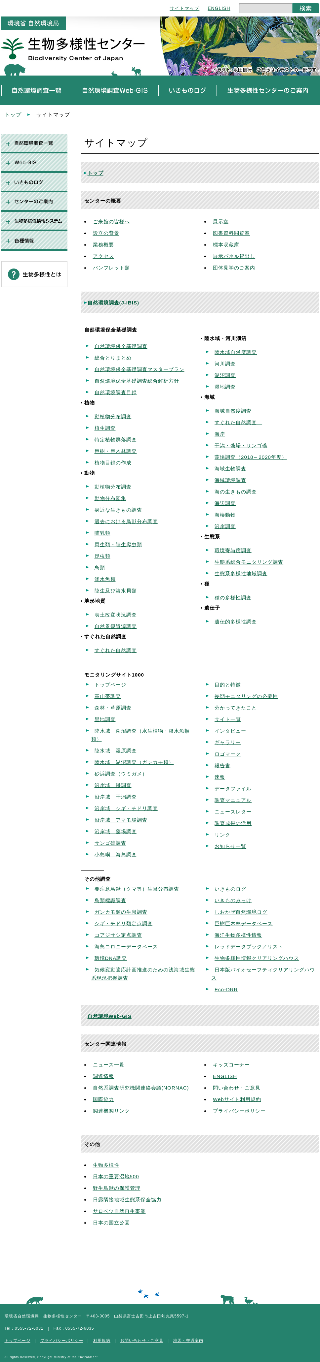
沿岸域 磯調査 (113, 785)
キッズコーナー (231, 1064)
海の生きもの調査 (236, 491)
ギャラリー (228, 742)
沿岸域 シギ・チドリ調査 (126, 808)
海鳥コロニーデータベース (126, 946)
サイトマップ (184, 8)
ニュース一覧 (109, 1064)
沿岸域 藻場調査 (116, 831)
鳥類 (100, 567)
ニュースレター (233, 811)
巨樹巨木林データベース (244, 923)
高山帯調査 (108, 696)
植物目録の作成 (113, 462)
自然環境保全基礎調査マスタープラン (139, 369)
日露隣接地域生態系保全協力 (127, 1199)
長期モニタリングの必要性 (246, 696)
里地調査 (105, 719)
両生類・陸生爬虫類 (118, 544)
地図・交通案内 (188, 1340)
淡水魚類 (105, 579)
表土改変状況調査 (116, 615)
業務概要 (103, 244)
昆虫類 (102, 556)
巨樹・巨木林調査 (116, 451)
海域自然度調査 (233, 411)
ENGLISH (219, 8)
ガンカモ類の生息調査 (121, 912)
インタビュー (230, 731)
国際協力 (103, 1099)
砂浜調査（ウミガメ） (121, 773)
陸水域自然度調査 (236, 352)
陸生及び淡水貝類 (116, 590)
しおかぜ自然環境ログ (241, 912)
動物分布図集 (110, 498)
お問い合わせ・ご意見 (141, 1340)
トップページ (110, 684)
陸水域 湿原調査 (116, 750)
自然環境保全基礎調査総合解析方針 (137, 381)
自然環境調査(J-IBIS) (114, 302)
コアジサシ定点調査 (118, 935)
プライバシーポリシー (239, 1111)
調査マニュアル (233, 800)
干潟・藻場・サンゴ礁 (241, 445)
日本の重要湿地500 (116, 1176)
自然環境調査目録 (116, 392)
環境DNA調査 (111, 958)
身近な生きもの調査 (118, 510)
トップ (13, 114)
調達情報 (103, 1076)
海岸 (220, 434)
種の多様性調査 (233, 597)
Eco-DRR (226, 989)
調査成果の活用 (233, 823)
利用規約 (101, 1340)
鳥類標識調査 (110, 900)
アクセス (103, 256)
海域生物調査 (230, 468)
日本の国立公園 (111, 1222)
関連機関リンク (111, 1111)
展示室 (221, 221)
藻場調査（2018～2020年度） (251, 457)
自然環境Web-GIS (110, 1016)
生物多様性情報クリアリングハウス (257, 958)
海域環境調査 (230, 480)
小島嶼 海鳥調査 (116, 854)
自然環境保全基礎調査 (121, 346)
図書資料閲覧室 (231, 233)
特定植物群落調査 (116, 439)
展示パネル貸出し (234, 256)
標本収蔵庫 (226, 244)
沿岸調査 (225, 526)
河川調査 (225, 363)
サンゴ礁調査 (110, 843)
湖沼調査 (225, 375)
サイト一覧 (228, 719)
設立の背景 (106, 233)
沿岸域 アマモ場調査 (121, 820)
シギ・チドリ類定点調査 (124, 923)
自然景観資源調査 (116, 626)
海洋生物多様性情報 (238, 935)
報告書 (222, 765)
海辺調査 (225, 503)
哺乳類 (102, 533)
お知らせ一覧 (230, 846)
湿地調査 (225, 387)
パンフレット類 (111, 267)
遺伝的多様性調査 (236, 621)
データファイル (233, 788)
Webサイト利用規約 (237, 1099)
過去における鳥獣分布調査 (126, 521)
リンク (222, 835)
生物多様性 (106, 1165)
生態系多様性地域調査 (241, 573)
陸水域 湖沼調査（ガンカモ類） (134, 762)
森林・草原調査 (113, 708)
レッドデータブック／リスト (249, 946)
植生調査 (105, 428)
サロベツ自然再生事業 (119, 1211)
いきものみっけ (233, 900)
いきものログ (230, 889)
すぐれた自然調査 (116, 650)
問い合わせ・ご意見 (236, 1088)
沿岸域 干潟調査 (116, 797)
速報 (220, 777)
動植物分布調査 (113, 416)
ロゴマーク (228, 754)
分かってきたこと (236, 708)
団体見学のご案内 (234, 267)
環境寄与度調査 (233, 550)
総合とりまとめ (113, 358)
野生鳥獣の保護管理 (116, 1188)
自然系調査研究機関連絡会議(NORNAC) (141, 1088)
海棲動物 (225, 515)
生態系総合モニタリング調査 (249, 562)
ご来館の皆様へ (111, 221)
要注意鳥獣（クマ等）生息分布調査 (137, 889)
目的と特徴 (228, 684)
